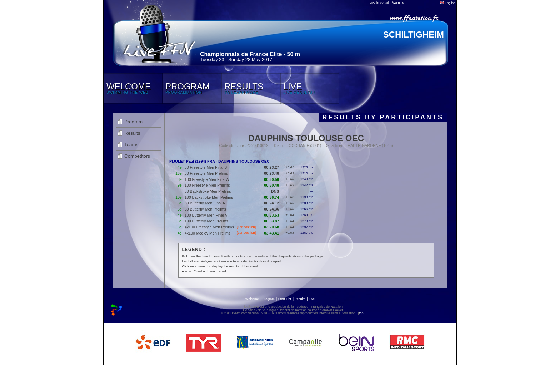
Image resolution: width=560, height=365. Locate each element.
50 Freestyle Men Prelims (206, 173)
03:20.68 (271, 227)
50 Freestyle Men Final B (206, 167)
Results (132, 133)
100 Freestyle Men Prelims (207, 185)
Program (133, 121)
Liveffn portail (379, 2)
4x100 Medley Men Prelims (208, 233)
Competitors (137, 156)
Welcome (252, 299)
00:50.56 (271, 179)
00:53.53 (271, 215)
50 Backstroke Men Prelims (208, 191)
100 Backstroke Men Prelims (209, 197)
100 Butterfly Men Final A (206, 215)
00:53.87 (271, 221)
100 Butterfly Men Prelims (206, 221)
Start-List (284, 299)
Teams (131, 144)
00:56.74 (271, 197)
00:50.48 (271, 185)
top (361, 313)
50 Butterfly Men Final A (205, 203)
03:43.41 (271, 233)
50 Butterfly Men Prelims (205, 209)
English (447, 3)
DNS (275, 191)
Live (312, 299)
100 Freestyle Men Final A (207, 179)
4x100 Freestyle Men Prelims (209, 227)
